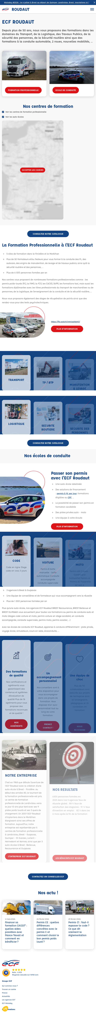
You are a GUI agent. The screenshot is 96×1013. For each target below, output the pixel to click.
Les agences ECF (8, 1000)
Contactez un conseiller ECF (48, 876)
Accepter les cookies (32, 170)
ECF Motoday (7, 1003)
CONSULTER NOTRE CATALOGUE (48, 234)
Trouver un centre (9, 989)
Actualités (6, 996)
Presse (4, 993)
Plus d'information (67, 329)
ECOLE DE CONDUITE (66, 90)
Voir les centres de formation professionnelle (26, 112)
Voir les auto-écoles (15, 117)
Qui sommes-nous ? (10, 986)
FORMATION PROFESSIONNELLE (23, 90)
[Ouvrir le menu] (92, 9)
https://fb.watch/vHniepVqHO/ (65, 321)
